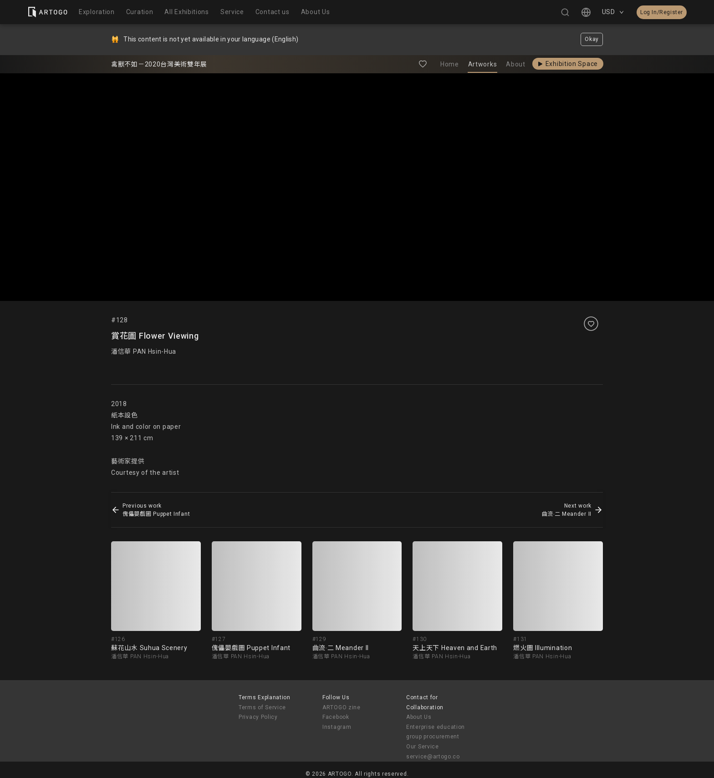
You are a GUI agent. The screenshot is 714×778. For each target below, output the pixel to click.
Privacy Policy (258, 717)
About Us (419, 717)
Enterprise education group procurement (435, 732)
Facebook (335, 717)
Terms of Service (262, 707)
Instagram (336, 727)
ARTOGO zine (341, 707)
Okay (592, 39)
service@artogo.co (433, 756)
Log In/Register (661, 12)
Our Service (422, 746)
